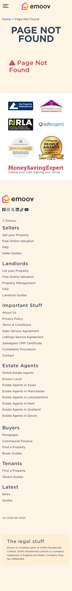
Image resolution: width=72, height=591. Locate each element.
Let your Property (15, 271)
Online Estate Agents (18, 373)
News (6, 494)
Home (6, 19)
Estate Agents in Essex (19, 385)
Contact (8, 355)
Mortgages (10, 435)
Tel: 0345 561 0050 (14, 517)
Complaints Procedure (18, 349)
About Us (9, 312)
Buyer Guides (12, 453)
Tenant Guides (12, 477)
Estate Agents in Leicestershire (25, 397)
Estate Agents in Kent (18, 403)
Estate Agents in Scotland (21, 409)
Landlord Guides (14, 295)
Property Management (18, 283)
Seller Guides (11, 253)
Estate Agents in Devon (19, 415)
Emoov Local (12, 379)
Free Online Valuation (18, 241)
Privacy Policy (12, 319)
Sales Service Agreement (20, 331)
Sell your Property (15, 235)
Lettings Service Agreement (22, 337)
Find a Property (13, 447)
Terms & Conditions (16, 325)
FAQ (5, 247)
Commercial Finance (17, 441)
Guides (7, 500)
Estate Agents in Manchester (23, 391)
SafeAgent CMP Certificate (22, 343)
